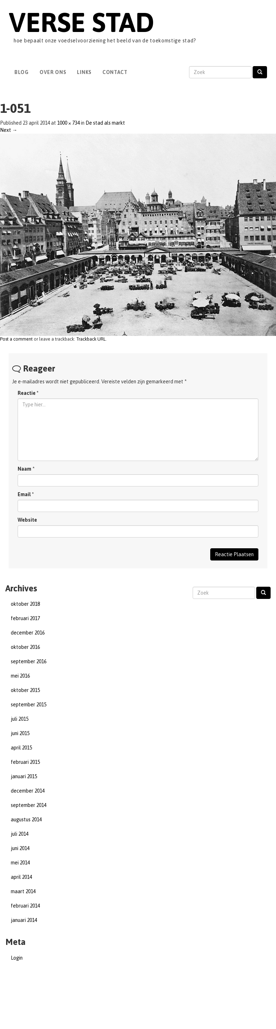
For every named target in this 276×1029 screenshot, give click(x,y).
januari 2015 (24, 776)
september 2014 (28, 805)
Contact (115, 72)
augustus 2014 (26, 819)
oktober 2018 (25, 604)
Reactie (28, 393)
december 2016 (28, 633)
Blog (21, 72)
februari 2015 (25, 762)
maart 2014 (23, 891)
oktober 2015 (25, 690)
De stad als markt (105, 123)
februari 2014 (25, 906)
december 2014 (28, 791)
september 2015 (28, 704)
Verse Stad (81, 22)
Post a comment (16, 339)
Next (8, 130)
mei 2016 (20, 676)
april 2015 (21, 748)
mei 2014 (20, 863)
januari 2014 (24, 920)
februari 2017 (25, 618)
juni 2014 (20, 848)
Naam (24, 469)
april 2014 (21, 877)
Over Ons (53, 72)
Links (84, 72)
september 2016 (28, 661)
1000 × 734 (68, 123)
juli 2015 (19, 719)
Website (27, 520)
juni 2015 (20, 733)
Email (24, 494)
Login (17, 958)
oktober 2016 (25, 647)
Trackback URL (91, 339)
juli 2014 (19, 834)
